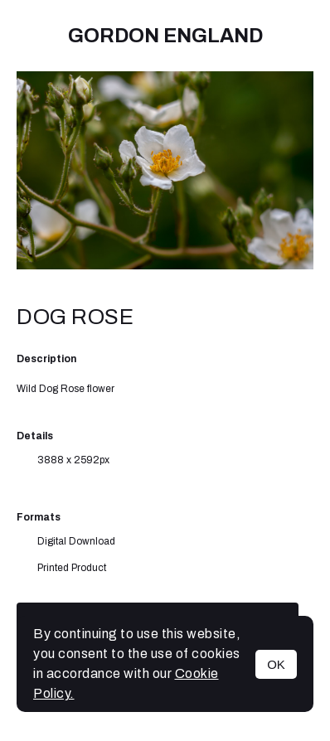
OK (276, 664)
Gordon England (165, 35)
